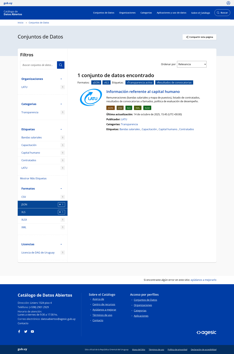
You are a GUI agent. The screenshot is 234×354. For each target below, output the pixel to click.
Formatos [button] (41, 188)
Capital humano (43, 153)
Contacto (23, 323)
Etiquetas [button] (41, 129)
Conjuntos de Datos (103, 12)
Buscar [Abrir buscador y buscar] (222, 13)
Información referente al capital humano (143, 91)
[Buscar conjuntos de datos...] (42, 65)
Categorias (146, 12)
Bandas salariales (43, 137)
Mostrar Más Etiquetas (33, 178)
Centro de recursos (104, 304)
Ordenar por (168, 64)
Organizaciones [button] (41, 79)
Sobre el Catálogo (200, 12)
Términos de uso (102, 315)
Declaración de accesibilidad (203, 349)
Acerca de (98, 299)
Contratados (43, 160)
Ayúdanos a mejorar (104, 309)
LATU (43, 87)
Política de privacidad (177, 349)
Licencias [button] (41, 244)
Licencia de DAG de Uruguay (43, 253)
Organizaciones (127, 12)
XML (43, 227)
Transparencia (43, 112)
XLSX (43, 220)
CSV (43, 197)
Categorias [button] (41, 104)
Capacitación (43, 145)
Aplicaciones (141, 316)
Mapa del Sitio (138, 349)
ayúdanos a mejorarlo (203, 280)
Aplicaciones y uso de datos (171, 12)
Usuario (60, 65)
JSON (43, 204)
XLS (43, 212)
